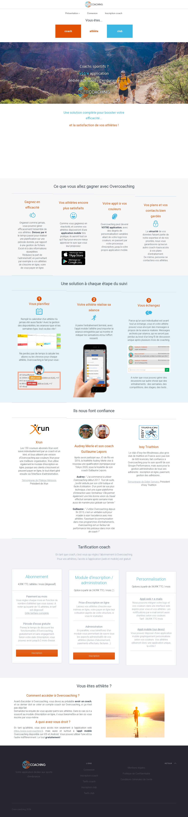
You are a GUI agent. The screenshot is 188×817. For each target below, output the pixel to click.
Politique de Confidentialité (136, 773)
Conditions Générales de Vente (136, 779)
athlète (94, 31)
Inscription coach (113, 13)
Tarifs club (89, 793)
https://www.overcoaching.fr (28, 731)
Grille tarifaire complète (37, 618)
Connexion (92, 13)
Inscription (36, 658)
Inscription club (89, 787)
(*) (113, 597)
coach (68, 31)
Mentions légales (136, 767)
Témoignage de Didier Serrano (143, 488)
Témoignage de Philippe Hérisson (39, 480)
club (119, 31)
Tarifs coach (89, 781)
